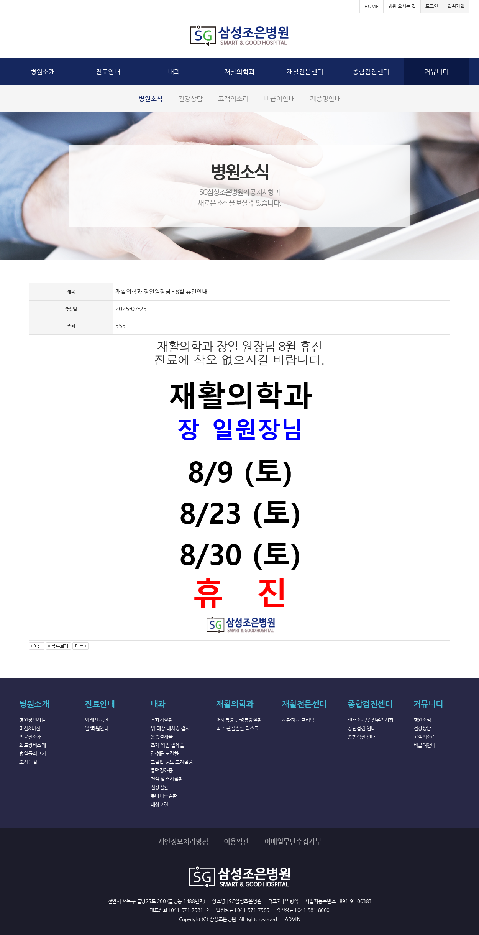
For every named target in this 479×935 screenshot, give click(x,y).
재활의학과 (239, 72)
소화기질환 (162, 720)
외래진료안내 (98, 720)
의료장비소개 (32, 745)
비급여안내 (279, 98)
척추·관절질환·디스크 (237, 728)
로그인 (431, 6)
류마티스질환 (164, 796)
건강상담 (190, 98)
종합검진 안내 (362, 736)
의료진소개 (30, 736)
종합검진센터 (371, 72)
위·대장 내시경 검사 (170, 728)
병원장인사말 (32, 720)
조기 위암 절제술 (167, 745)
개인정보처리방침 (183, 841)
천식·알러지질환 (167, 779)
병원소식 (150, 98)
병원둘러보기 (32, 753)
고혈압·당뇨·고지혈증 (172, 762)
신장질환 (159, 787)
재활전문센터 (305, 72)
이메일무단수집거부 (293, 841)
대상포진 (159, 804)
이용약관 (236, 841)
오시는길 (28, 762)
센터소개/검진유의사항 (371, 720)
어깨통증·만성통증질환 (239, 720)
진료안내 (108, 72)
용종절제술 (162, 736)
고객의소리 (233, 98)
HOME (371, 6)
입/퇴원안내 (96, 728)
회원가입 (456, 6)
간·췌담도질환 (165, 753)
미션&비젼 (29, 728)
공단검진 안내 (362, 728)
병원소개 (42, 72)
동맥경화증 (162, 770)
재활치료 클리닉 (298, 720)
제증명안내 (325, 98)
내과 (174, 72)
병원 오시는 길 (402, 6)
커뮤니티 (436, 72)
